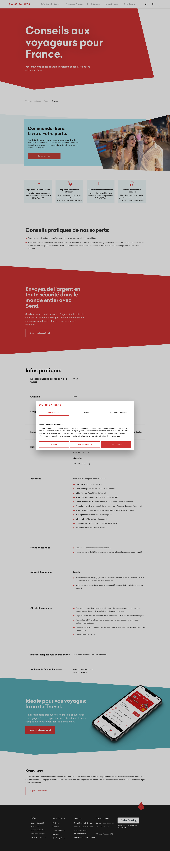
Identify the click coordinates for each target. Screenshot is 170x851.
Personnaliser (85, 444)
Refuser (54, 444)
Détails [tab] (86, 412)
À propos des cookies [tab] (118, 412)
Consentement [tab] (53, 412)
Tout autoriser (116, 444)
